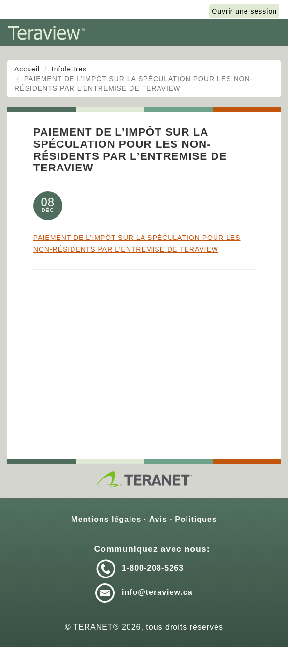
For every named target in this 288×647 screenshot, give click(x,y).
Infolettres (69, 69)
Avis (158, 519)
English (184, 11)
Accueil (27, 69)
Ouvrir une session (244, 11)
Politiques (195, 519)
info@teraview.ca (157, 592)
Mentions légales (106, 519)
